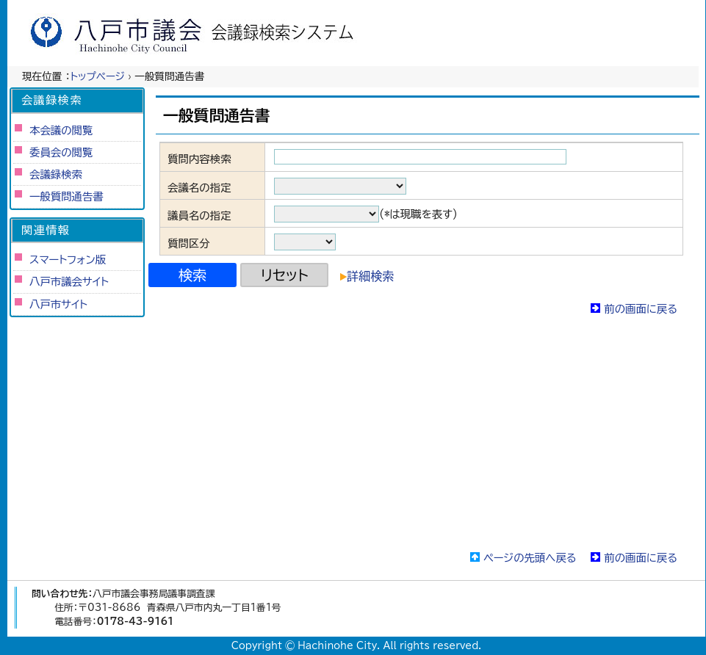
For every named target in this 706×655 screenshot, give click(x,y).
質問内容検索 (199, 158)
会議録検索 (55, 174)
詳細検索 (367, 276)
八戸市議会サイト (69, 281)
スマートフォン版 (67, 259)
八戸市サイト (58, 304)
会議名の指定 (199, 187)
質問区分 (189, 243)
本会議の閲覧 (61, 130)
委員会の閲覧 (61, 152)
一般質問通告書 (66, 196)
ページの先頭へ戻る (530, 557)
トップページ (98, 76)
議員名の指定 (199, 215)
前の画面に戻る (640, 308)
